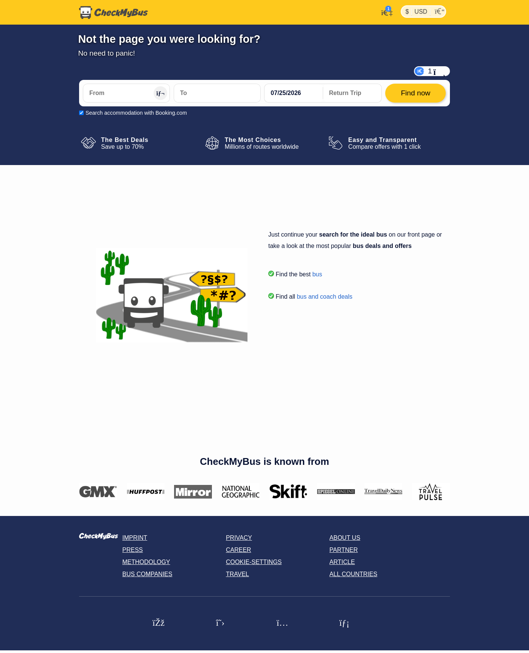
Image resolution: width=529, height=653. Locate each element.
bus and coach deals (324, 296)
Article (342, 562)
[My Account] (384, 12)
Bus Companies (147, 574)
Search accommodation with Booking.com (136, 113)
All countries (354, 574)
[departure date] (293, 93)
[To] (217, 93)
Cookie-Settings (254, 562)
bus (317, 274)
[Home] (113, 12)
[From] (126, 93)
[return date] (352, 93)
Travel (237, 574)
